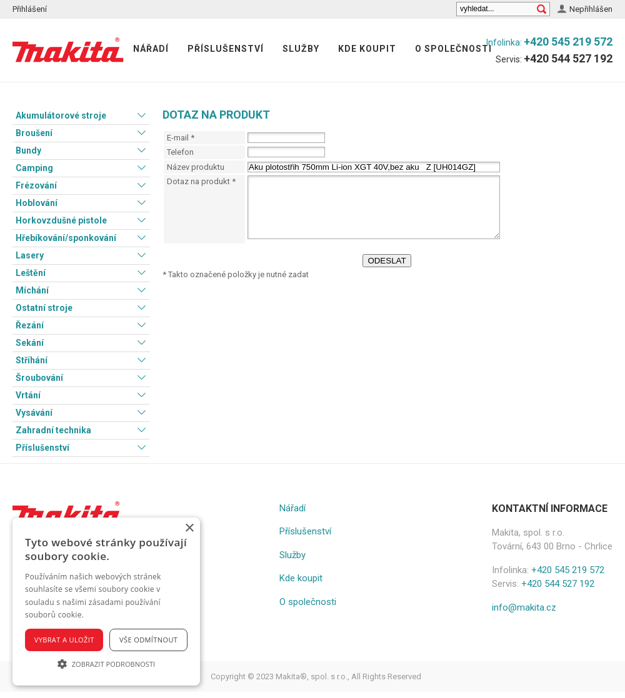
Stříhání (32, 360)
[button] (106, 663)
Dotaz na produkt (201, 181)
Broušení (34, 133)
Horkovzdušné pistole (61, 220)
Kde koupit (367, 49)
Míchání (32, 290)
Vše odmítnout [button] (148, 639)
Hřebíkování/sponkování (66, 238)
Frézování (36, 185)
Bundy (28, 150)
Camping (34, 168)
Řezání (30, 325)
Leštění (31, 273)
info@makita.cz (524, 607)
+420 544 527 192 (568, 58)
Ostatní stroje (44, 308)
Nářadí (151, 49)
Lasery (30, 255)
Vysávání (34, 413)
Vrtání (28, 395)
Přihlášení (29, 9)
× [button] (189, 528)
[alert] (106, 602)
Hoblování (37, 203)
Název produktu (195, 167)
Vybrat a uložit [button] (64, 639)
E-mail (180, 137)
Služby (300, 49)
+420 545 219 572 (568, 41)
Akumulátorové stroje (61, 115)
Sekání (30, 343)
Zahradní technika (53, 430)
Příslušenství (226, 49)
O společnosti (453, 49)
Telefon (180, 152)
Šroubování (39, 378)
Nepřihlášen (590, 9)
